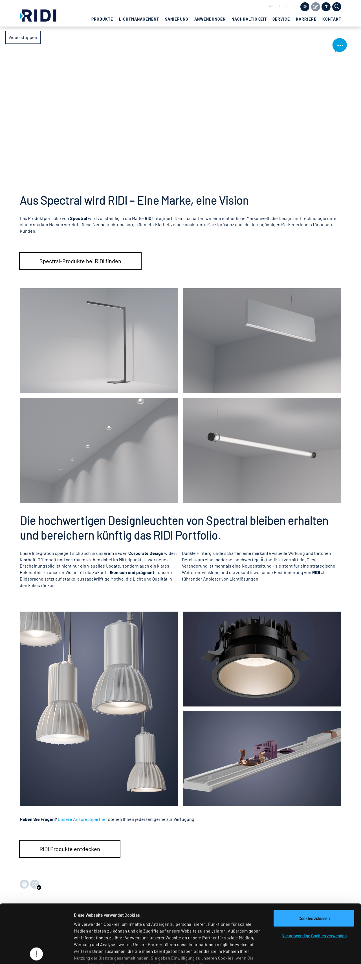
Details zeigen (291, 953)
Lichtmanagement (139, 19)
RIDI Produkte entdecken (69, 848)
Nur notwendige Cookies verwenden (314, 895)
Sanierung (176, 19)
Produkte (102, 19)
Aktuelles (280, 6)
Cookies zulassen (314, 877)
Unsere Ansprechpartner (82, 819)
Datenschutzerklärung (111, 931)
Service (281, 19)
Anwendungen (210, 19)
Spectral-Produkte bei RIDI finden (80, 261)
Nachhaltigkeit (249, 19)
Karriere (306, 19)
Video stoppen (22, 39)
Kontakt (331, 19)
